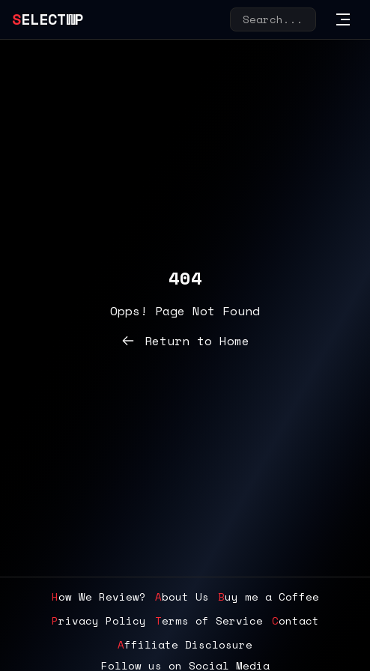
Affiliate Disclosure (185, 644)
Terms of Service (209, 620)
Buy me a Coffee (268, 596)
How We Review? (99, 596)
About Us (182, 596)
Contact (295, 620)
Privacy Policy (99, 620)
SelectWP (48, 19)
